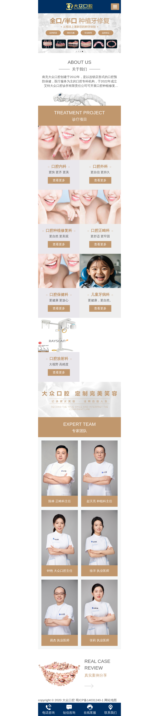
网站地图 (110, 700)
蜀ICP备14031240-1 (89, 700)
